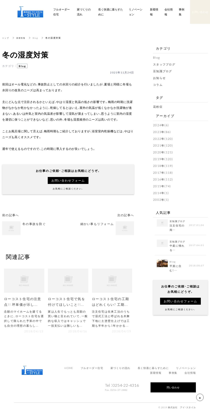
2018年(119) (163, 166)
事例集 (173, 375)
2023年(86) (162, 132)
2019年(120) (163, 159)
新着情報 (22, 37)
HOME (68, 370)
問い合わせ (173, 389)
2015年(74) (162, 186)
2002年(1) (161, 200)
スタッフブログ (164, 64)
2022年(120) (163, 139)
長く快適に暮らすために (153, 370)
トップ (6, 37)
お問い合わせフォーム (68, 180)
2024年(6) (161, 125)
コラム (158, 85)
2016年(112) (163, 179)
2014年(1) (161, 193)
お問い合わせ (200, 12)
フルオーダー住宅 (92, 370)
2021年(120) (163, 145)
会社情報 (190, 375)
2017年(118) (163, 173)
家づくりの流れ (120, 370)
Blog (38, 37)
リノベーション (186, 370)
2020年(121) (163, 152)
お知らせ (159, 78)
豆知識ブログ (162, 71)
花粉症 (158, 107)
